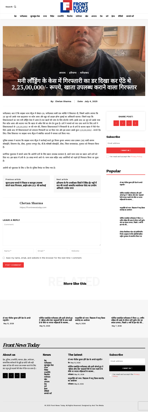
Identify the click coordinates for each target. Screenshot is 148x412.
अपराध (62, 73)
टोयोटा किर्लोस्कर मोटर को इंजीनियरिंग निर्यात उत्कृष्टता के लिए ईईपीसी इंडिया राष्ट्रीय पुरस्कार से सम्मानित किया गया (131, 234)
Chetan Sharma (63, 101)
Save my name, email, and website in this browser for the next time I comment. (44, 258)
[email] (125, 143)
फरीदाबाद (84, 73)
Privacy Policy (136, 157)
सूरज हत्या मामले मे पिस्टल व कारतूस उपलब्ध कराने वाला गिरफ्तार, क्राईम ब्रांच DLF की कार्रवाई (26, 184)
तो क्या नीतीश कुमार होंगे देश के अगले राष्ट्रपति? (16, 319)
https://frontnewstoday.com (33, 207)
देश (69, 363)
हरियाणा (73, 73)
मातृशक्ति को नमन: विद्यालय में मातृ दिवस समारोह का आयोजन (90, 319)
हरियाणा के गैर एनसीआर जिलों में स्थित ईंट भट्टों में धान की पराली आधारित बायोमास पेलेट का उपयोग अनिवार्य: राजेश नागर (77, 186)
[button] (11, 7)
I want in (126, 150)
